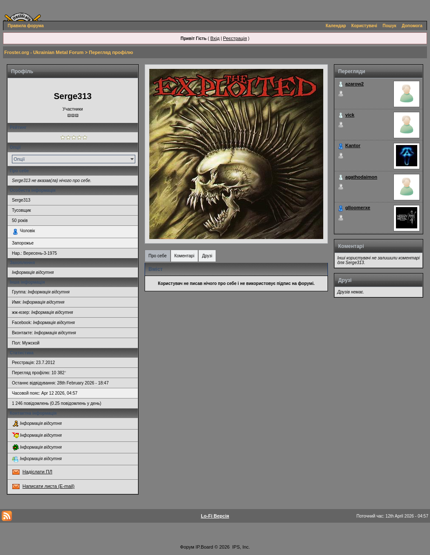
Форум (187, 546)
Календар (336, 25)
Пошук (389, 25)
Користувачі (364, 25)
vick (349, 114)
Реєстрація (235, 38)
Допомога (412, 25)
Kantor (352, 145)
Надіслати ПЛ (37, 471)
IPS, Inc (240, 546)
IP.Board (204, 546)
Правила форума (26, 25)
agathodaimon (361, 176)
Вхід (215, 38)
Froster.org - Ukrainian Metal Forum (43, 52)
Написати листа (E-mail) (48, 486)
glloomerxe (357, 207)
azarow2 (354, 83)
